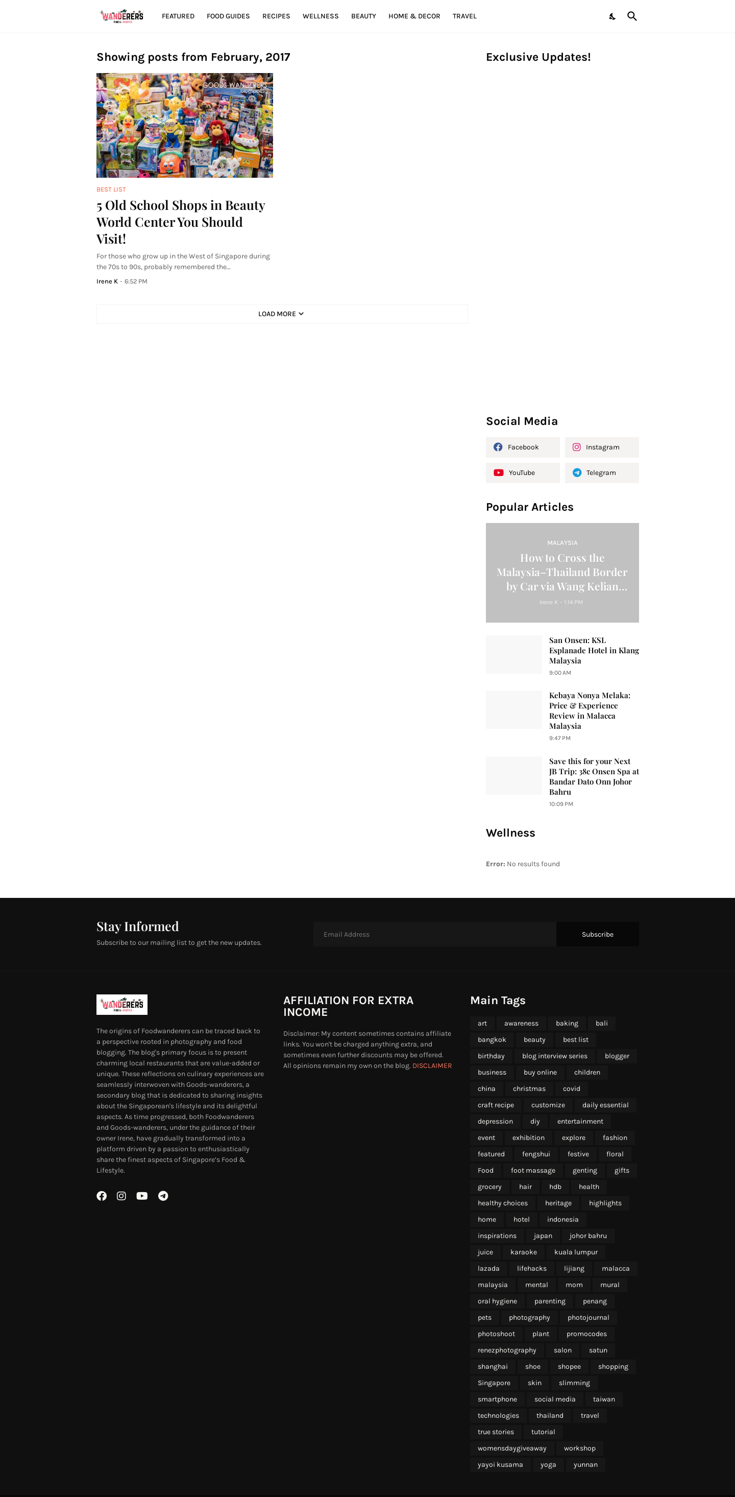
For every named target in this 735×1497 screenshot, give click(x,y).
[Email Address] (434, 934)
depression (495, 1121)
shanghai (493, 1366)
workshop (580, 1448)
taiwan (604, 1399)
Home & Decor (414, 16)
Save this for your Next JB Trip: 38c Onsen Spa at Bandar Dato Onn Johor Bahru (594, 776)
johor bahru (588, 1235)
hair (525, 1186)
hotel (521, 1219)
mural (610, 1284)
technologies (498, 1415)
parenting (550, 1301)
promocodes (587, 1333)
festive (578, 1154)
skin (535, 1383)
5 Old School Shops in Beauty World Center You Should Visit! (180, 221)
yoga (548, 1464)
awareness (521, 1023)
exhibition (528, 1137)
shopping (613, 1366)
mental (536, 1284)
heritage (558, 1203)
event (486, 1137)
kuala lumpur (576, 1252)
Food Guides (228, 16)
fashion (615, 1137)
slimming (574, 1383)
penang (595, 1301)
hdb (555, 1186)
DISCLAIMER (432, 1065)
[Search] (630, 16)
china (487, 1088)
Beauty (363, 16)
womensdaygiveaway (512, 1448)
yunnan (586, 1464)
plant (540, 1333)
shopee (569, 1366)
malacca (616, 1268)
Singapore (494, 1383)
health (589, 1186)
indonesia (563, 1219)
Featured (178, 16)
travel (590, 1415)
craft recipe (496, 1105)
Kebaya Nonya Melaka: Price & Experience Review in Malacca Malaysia (589, 711)
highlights (605, 1203)
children (587, 1072)
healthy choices (503, 1203)
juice (485, 1252)
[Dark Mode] (613, 16)
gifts (622, 1170)
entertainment (580, 1121)
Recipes (276, 16)
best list (576, 1039)
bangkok (492, 1039)
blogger (617, 1056)
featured (491, 1154)
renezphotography (507, 1350)
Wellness (321, 16)
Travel (465, 16)
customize (548, 1105)
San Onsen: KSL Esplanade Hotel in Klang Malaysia (594, 650)
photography (529, 1317)
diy (535, 1121)
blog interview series (554, 1056)
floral (615, 1154)
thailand (550, 1415)
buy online (540, 1072)
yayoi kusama (500, 1464)
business (492, 1072)
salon (563, 1350)
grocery (490, 1186)
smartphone (497, 1399)
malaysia (493, 1284)
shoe (533, 1366)
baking (567, 1023)
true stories (496, 1432)
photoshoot (496, 1333)
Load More (277, 314)
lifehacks (532, 1268)
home (487, 1219)
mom (574, 1284)
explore (573, 1137)
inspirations (497, 1235)
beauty (535, 1039)
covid (571, 1088)
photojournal (588, 1317)
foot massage (533, 1170)
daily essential (605, 1105)
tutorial (543, 1432)
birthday (491, 1056)
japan (543, 1235)
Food (486, 1170)
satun (598, 1350)
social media (555, 1399)
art (482, 1023)
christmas (529, 1088)
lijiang (574, 1268)
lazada (489, 1268)
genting (585, 1170)
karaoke (523, 1252)
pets (485, 1317)
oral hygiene (497, 1301)
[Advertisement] (562, 244)
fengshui (536, 1154)
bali (602, 1023)
